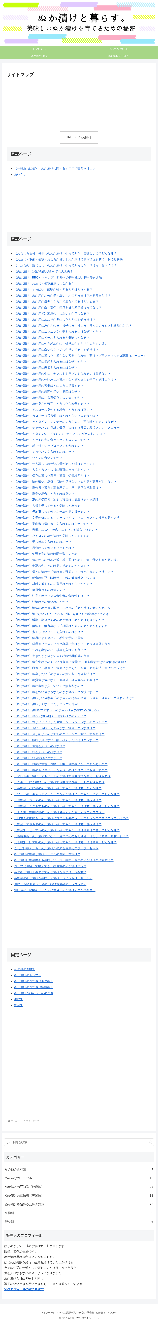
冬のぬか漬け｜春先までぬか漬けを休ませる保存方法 (50, 872)
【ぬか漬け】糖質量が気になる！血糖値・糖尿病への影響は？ (56, 680)
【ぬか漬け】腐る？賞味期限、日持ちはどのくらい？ (50, 716)
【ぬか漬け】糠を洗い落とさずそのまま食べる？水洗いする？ (56, 692)
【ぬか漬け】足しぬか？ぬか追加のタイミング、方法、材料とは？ (59, 734)
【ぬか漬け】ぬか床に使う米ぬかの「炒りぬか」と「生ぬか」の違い (61, 343)
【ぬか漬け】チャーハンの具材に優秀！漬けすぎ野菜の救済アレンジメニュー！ (68, 427)
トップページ (46, 1312)
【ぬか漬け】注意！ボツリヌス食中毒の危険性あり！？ (51, 596)
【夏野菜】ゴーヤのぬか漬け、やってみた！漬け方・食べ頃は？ (58, 800)
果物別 (18, 999)
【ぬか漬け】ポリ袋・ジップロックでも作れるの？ (48, 445)
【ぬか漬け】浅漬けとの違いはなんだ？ (41, 602)
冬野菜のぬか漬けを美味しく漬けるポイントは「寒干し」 (53, 878)
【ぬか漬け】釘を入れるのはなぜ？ (38, 752)
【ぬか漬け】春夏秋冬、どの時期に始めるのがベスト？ (51, 566)
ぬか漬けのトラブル (27, 975)
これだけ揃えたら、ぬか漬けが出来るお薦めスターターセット (56, 848)
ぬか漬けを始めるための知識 (33, 993)
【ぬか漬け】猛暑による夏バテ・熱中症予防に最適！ (50, 638)
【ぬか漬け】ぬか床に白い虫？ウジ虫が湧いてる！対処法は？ (56, 349)
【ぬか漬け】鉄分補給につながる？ (38, 758)
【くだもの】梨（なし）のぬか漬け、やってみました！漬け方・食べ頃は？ (65, 265)
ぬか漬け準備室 (86, 1312)
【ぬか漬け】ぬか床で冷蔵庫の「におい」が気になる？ (51, 313)
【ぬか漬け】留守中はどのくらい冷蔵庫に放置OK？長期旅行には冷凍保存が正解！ (70, 662)
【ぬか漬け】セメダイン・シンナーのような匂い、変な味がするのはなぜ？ (65, 421)
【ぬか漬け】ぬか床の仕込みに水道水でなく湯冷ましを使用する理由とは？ (65, 379)
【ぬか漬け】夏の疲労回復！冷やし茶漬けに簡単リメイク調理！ (58, 500)
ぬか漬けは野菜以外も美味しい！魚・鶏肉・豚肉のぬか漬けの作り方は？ (64, 860)
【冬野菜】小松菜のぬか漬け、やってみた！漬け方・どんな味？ (58, 788)
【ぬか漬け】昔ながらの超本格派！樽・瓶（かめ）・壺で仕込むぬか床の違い (67, 559)
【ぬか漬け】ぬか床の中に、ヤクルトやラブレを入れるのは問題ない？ (62, 373)
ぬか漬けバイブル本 (108, 1312)
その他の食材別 (24, 969)
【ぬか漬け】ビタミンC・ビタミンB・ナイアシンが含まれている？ (60, 433)
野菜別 (18, 1005)
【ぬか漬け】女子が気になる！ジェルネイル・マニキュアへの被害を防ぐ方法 (67, 518)
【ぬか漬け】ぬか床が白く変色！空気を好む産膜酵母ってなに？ (58, 307)
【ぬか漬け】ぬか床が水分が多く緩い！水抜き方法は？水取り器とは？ (62, 295)
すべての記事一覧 (65, 1312)
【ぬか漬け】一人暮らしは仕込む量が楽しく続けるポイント (55, 463)
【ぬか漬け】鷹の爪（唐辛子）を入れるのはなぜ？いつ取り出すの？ (61, 770)
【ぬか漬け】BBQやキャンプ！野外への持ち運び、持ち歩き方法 (58, 277)
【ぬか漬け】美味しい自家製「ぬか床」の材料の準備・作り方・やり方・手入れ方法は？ (74, 698)
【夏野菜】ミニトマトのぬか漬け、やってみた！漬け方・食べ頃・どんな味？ (67, 806)
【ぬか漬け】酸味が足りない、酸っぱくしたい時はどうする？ (56, 740)
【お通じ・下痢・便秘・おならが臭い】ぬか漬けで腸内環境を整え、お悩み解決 (68, 259)
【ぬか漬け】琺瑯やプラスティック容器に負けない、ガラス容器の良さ (62, 644)
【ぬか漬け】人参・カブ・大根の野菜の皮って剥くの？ (51, 469)
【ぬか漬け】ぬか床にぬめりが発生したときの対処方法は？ (55, 319)
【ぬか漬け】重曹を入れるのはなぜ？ (39, 746)
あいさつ (20, 174)
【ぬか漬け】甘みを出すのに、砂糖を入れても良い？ (50, 650)
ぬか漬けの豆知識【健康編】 (33, 981)
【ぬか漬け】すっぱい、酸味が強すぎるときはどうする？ (53, 289)
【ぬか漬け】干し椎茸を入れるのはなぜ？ (42, 541)
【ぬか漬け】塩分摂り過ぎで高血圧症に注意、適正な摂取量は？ (58, 488)
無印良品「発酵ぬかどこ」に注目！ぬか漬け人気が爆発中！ (55, 890)
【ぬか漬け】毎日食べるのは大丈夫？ (39, 590)
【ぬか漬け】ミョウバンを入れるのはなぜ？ (44, 451)
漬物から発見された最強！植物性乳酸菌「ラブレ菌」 (50, 884)
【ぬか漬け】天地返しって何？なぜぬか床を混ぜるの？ (51, 512)
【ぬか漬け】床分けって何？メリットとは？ (44, 547)
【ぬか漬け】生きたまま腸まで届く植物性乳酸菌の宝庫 (51, 656)
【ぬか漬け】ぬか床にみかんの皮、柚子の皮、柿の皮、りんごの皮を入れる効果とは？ (73, 325)
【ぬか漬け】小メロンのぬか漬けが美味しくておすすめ (51, 535)
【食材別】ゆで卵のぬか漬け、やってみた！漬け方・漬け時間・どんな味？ (65, 842)
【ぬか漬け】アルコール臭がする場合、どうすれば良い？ (53, 409)
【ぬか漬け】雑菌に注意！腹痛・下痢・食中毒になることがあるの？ (61, 764)
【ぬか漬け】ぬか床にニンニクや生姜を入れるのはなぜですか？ (58, 331)
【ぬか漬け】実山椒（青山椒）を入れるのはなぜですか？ (53, 524)
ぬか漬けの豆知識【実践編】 (33, 987)
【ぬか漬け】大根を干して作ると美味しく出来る (47, 506)
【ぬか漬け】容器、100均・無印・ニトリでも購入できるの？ (56, 529)
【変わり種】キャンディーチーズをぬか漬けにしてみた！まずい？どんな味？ (67, 794)
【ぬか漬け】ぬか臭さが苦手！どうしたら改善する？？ (51, 403)
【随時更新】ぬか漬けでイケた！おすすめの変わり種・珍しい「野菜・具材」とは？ (71, 836)
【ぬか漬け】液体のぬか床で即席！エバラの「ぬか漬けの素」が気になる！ (65, 608)
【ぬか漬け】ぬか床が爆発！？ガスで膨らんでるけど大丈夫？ (56, 301)
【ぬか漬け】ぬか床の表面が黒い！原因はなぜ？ (47, 391)
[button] (150, 1142)
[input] (79, 1142)
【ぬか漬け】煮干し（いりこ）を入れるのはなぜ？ (48, 632)
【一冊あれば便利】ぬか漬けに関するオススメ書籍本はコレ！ (56, 168)
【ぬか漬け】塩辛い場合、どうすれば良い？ (44, 494)
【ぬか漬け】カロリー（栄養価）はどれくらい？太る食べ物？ (56, 415)
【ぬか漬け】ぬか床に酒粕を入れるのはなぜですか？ (50, 361)
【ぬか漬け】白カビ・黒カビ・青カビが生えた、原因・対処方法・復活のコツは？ (70, 668)
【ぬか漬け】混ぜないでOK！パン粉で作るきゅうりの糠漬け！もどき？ (63, 614)
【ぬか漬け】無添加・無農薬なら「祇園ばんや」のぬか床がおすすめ (61, 626)
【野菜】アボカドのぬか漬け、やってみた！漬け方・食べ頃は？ (58, 824)
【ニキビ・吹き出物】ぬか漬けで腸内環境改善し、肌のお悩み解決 (59, 782)
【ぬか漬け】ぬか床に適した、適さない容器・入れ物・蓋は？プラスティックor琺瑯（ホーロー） (80, 355)
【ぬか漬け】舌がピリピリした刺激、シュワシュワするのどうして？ (61, 722)
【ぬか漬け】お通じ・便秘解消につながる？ (44, 283)
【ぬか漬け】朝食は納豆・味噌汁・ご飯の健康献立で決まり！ (56, 578)
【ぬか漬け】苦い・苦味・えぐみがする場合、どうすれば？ (55, 728)
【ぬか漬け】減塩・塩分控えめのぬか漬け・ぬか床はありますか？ (59, 620)
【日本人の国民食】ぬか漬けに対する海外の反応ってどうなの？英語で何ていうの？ (71, 818)
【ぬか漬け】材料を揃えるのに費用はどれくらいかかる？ (53, 584)
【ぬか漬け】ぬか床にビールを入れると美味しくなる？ (51, 337)
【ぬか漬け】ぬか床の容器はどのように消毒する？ (48, 385)
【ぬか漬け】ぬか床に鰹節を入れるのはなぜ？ (45, 367)
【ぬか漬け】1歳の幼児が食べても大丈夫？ (43, 271)
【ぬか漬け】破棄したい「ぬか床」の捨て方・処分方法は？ (55, 674)
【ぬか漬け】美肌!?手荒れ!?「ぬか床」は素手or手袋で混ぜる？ (57, 710)
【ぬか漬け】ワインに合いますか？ (38, 457)
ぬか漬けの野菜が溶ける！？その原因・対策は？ (47, 854)
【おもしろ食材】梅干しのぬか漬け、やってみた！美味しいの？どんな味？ (65, 253)
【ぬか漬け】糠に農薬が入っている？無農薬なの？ (48, 686)
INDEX (71, 137)
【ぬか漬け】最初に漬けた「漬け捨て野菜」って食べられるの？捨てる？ (64, 572)
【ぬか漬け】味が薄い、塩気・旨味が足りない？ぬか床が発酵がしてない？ (65, 482)
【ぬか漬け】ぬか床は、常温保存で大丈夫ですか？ (48, 397)
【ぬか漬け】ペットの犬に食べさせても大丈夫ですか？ (51, 439)
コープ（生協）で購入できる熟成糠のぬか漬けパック (50, 866)
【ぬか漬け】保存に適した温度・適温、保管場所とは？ (51, 476)
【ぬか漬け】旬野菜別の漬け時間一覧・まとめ (45, 553)
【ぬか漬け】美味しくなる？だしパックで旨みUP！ (49, 704)
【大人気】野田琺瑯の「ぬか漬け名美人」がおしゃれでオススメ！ (59, 812)
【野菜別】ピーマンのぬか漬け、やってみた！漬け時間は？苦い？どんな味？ (67, 830)
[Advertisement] (43, 103)
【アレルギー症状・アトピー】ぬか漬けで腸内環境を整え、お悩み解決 (62, 776)
